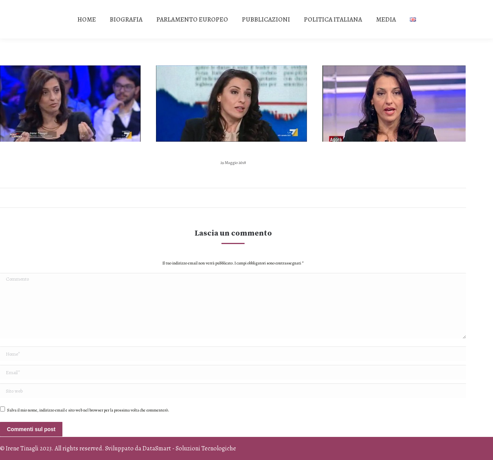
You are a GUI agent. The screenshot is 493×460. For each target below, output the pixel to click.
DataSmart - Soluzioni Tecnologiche (189, 448)
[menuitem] (86, 19)
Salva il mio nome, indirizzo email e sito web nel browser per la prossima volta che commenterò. (88, 410)
